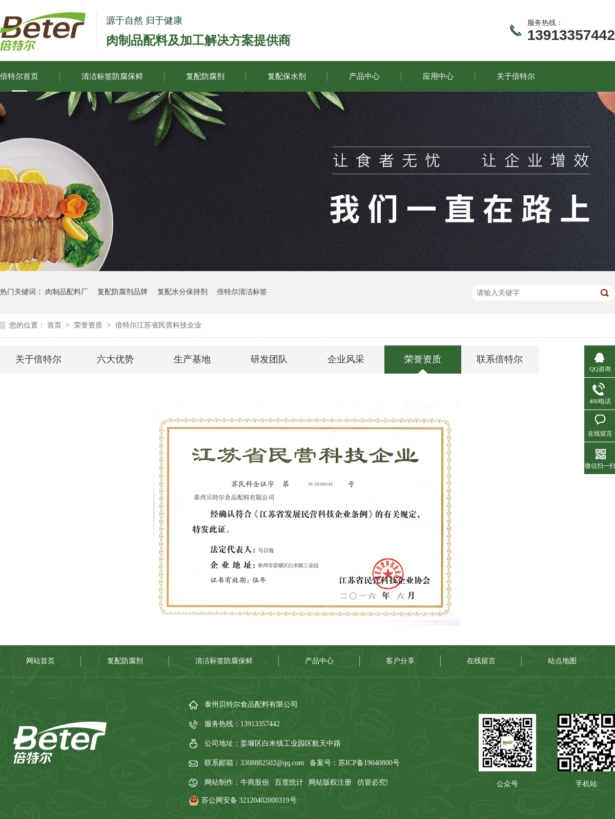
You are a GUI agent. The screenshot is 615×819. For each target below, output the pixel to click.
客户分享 (400, 661)
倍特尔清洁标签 (242, 292)
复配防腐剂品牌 (122, 292)
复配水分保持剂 (182, 292)
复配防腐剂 (205, 76)
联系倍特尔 (500, 359)
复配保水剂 (287, 76)
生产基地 (192, 359)
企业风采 (345, 359)
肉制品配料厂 (66, 292)
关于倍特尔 (516, 76)
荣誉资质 (89, 325)
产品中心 (364, 76)
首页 (55, 325)
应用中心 (438, 76)
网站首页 (40, 661)
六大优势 (115, 359)
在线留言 (481, 661)
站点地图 (562, 661)
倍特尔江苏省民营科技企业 (158, 325)
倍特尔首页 (19, 76)
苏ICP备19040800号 (369, 763)
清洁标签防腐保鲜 (112, 76)
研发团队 (269, 359)
